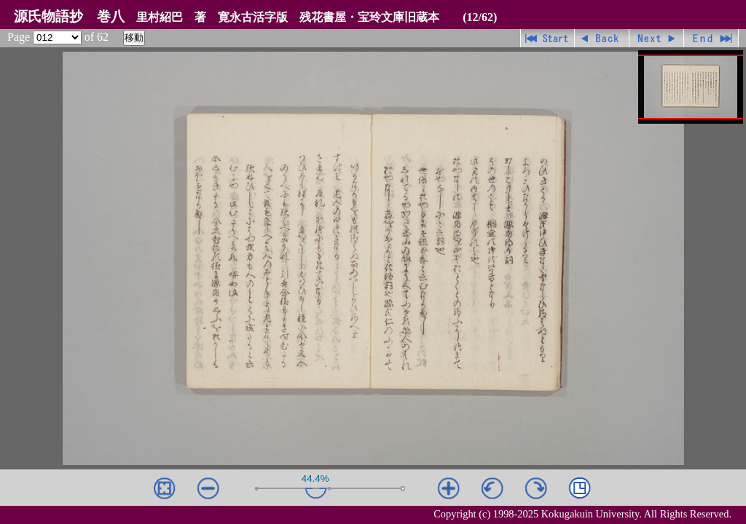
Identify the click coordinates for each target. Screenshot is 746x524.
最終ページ (711, 38)
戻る (602, 38)
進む (656, 38)
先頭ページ (547, 38)
